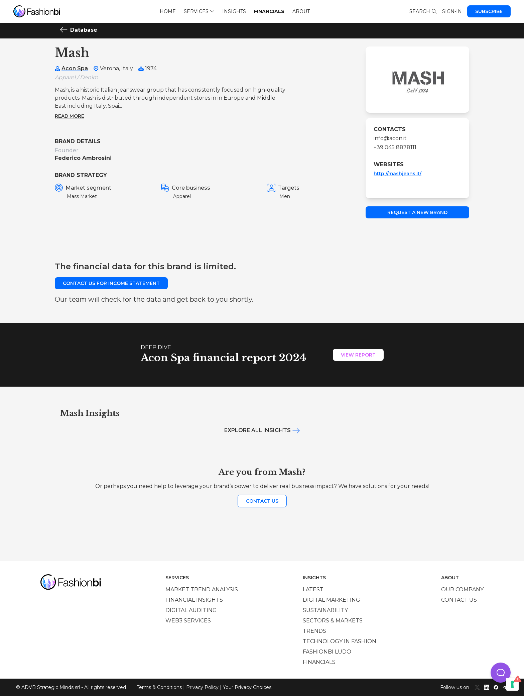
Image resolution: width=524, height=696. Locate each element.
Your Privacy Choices (247, 687)
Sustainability (325, 610)
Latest (313, 589)
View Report (358, 355)
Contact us (262, 501)
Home (168, 11)
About (301, 11)
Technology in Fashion (339, 641)
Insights (234, 11)
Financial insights (194, 600)
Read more (69, 116)
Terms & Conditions (159, 687)
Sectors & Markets (333, 620)
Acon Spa (74, 68)
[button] (501, 673)
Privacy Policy (202, 687)
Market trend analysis (201, 589)
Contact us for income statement (111, 283)
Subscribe (489, 11)
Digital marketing (331, 600)
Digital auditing (191, 610)
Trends (314, 631)
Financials (269, 11)
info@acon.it (390, 138)
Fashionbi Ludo (327, 652)
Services (199, 11)
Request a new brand (417, 212)
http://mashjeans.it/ (397, 174)
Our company (462, 589)
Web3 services (188, 620)
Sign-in (452, 11)
